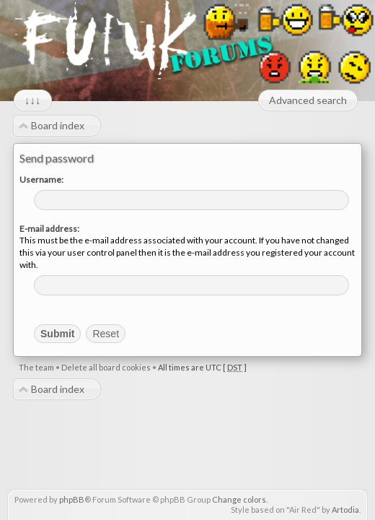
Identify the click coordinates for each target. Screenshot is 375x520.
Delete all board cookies (106, 367)
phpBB (71, 499)
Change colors (239, 499)
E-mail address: (49, 228)
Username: (41, 179)
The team (36, 367)
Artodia (345, 509)
